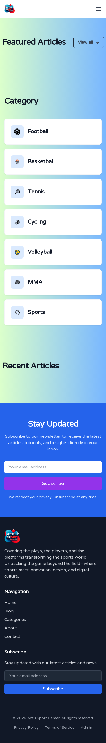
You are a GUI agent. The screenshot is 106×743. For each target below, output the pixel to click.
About (10, 628)
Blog (9, 611)
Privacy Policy (26, 727)
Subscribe (53, 483)
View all (88, 42)
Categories (15, 619)
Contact (12, 636)
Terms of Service (59, 727)
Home (10, 602)
